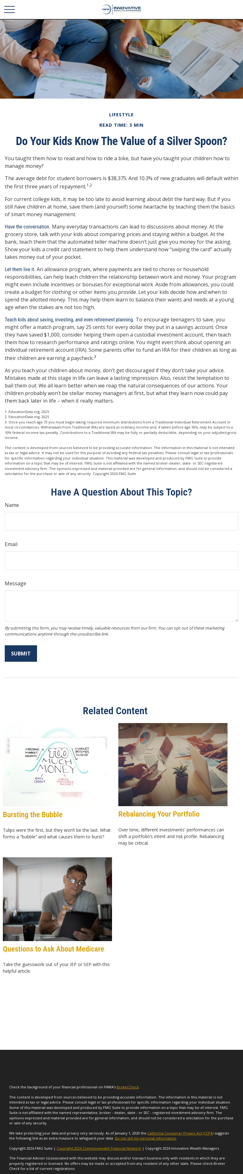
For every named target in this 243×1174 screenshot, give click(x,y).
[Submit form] (21, 653)
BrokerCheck (128, 1087)
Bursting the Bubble (33, 814)
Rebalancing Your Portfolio (159, 814)
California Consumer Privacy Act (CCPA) (180, 1133)
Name (12, 505)
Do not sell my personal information (145, 1138)
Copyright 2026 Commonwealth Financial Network (99, 1148)
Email (11, 544)
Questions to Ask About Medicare (53, 949)
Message (15, 583)
